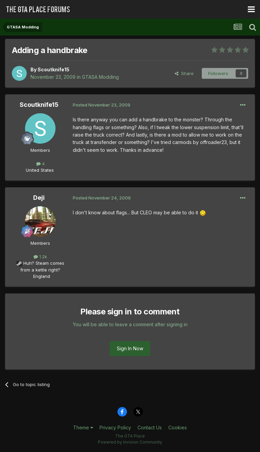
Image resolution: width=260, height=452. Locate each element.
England (39, 276)
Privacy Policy (115, 427)
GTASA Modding (100, 77)
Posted (101, 105)
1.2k (40, 256)
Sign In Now (130, 348)
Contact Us (149, 427)
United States (40, 170)
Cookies (177, 427)
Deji (39, 197)
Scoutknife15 (53, 69)
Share (184, 73)
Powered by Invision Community (130, 442)
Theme (83, 427)
